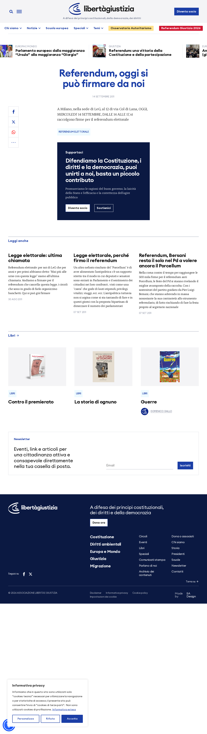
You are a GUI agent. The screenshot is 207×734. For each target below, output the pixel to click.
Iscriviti (185, 465)
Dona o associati (183, 536)
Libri (13, 335)
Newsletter (179, 565)
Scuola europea (57, 28)
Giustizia (98, 559)
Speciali (79, 28)
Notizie (32, 28)
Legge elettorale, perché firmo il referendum (101, 258)
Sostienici (104, 208)
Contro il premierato (31, 402)
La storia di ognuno (95, 402)
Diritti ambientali (105, 544)
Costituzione (102, 537)
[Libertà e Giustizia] (101, 9)
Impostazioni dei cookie (103, 597)
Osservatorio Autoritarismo (131, 28)
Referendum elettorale (74, 132)
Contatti (177, 571)
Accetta (72, 719)
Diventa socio (186, 11)
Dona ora (99, 522)
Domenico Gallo (156, 411)
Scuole (176, 559)
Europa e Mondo (105, 552)
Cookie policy (140, 593)
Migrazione (100, 566)
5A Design (185, 595)
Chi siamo (11, 28)
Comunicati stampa (152, 559)
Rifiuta (50, 719)
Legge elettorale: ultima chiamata (35, 258)
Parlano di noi (148, 565)
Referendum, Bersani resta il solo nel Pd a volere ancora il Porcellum (168, 260)
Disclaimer (95, 593)
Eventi (143, 542)
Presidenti (178, 554)
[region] (47, 703)
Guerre (149, 402)
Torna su (192, 582)
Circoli (143, 536)
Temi (96, 28)
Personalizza (26, 719)
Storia (175, 548)
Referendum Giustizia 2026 (181, 28)
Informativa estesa (64, 709)
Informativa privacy (117, 593)
